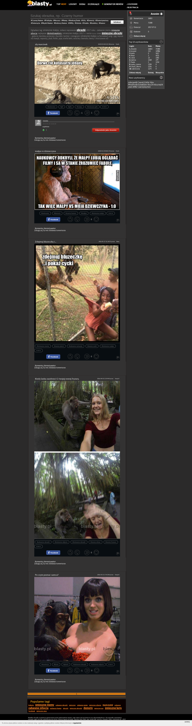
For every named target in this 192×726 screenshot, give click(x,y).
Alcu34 (150, 85)
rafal (133, 58)
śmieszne (72, 705)
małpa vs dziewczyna (45, 151)
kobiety (31, 705)
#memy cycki (92, 346)
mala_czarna (136, 64)
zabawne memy (82, 705)
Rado (133, 62)
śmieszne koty (113, 708)
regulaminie (77, 723)
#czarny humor (71, 213)
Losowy (73, 4)
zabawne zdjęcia (38, 708)
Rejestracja (132, 7)
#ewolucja (45, 664)
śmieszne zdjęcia (95, 705)
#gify (70, 107)
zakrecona (136, 69)
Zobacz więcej (139, 36)
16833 (150, 18)
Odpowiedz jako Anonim (105, 130)
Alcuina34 (158, 85)
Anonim (134, 49)
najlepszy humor (55, 708)
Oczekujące (93, 4)
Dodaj (82, 4)
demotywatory (54, 33)
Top (61, 4)
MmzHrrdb (133, 85)
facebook (31, 711)
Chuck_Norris (136, 67)
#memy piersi (59, 346)
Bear (133, 56)
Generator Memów (112, 4)
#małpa (79, 107)
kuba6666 (142, 85)
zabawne (117, 705)
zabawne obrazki (62, 705)
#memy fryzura (111, 542)
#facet (56, 664)
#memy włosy (95, 542)
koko (133, 53)
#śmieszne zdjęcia (61, 542)
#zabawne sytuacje (75, 346)
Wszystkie (160, 73)
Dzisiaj (151, 73)
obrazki (81, 30)
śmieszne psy (98, 708)
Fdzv (152, 82)
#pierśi (65, 664)
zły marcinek (41, 44)
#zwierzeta (51, 107)
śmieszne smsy (41, 711)
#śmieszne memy (43, 346)
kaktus (133, 60)
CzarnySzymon (144, 87)
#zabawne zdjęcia (97, 664)
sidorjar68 (132, 82)
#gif (61, 107)
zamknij (187, 722)
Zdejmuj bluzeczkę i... (45, 241)
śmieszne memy (44, 704)
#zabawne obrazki (43, 542)
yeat (130, 87)
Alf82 (134, 87)
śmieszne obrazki (112, 33)
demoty (88, 708)
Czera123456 (143, 82)
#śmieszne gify (92, 107)
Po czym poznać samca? (47, 575)
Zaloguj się (38, 140)
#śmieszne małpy (98, 213)
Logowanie (132, 4)
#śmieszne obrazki (78, 542)
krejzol (133, 51)
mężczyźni (108, 705)
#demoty (57, 213)
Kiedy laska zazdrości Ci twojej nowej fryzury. (57, 378)
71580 (150, 23)
